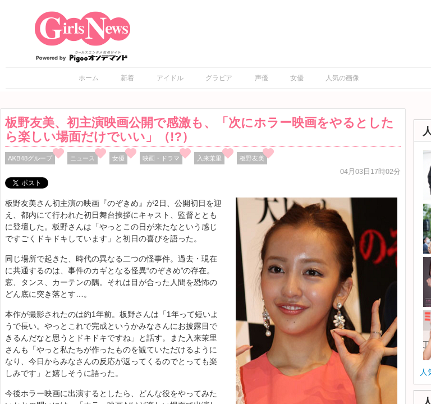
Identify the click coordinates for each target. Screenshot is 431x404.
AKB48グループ (30, 158)
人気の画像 (342, 78)
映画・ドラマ (161, 158)
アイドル (170, 78)
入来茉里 (209, 158)
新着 (127, 78)
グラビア (218, 78)
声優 (261, 78)
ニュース (82, 158)
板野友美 (252, 158)
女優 (297, 78)
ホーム (89, 78)
